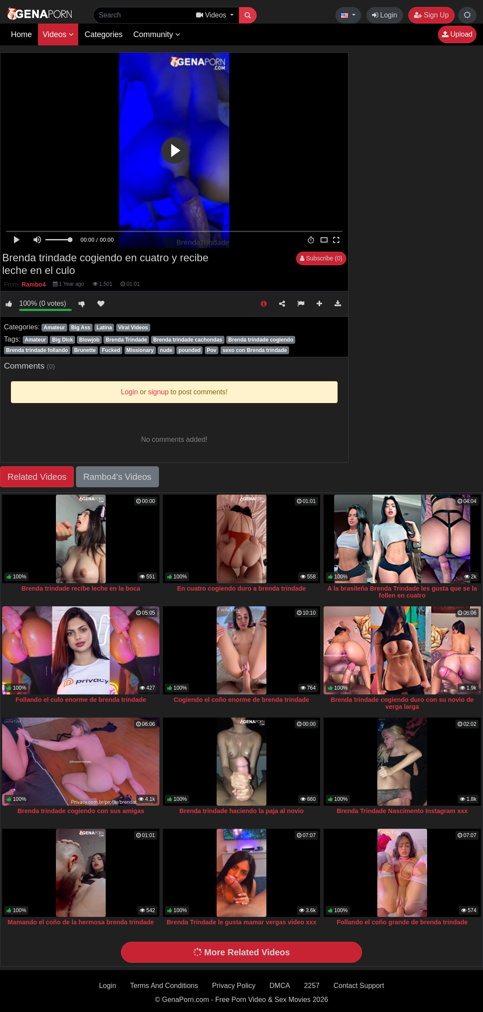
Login (384, 15)
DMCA (279, 985)
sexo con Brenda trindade (255, 350)
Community (156, 34)
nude (166, 350)
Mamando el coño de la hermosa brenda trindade (81, 922)
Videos (58, 34)
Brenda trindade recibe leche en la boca (80, 588)
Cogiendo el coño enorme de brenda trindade (241, 699)
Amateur (54, 328)
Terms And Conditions (164, 985)
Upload (457, 34)
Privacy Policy (233, 985)
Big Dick (62, 340)
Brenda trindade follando (37, 350)
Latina (104, 328)
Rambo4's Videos (117, 477)
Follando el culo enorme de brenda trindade (81, 699)
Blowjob (89, 340)
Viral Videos (133, 328)
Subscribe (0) (321, 258)
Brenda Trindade (126, 340)
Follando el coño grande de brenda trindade (402, 922)
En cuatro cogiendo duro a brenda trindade (241, 588)
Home (21, 34)
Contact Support (359, 985)
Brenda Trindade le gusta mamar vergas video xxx (241, 922)
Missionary (140, 350)
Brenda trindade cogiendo (260, 340)
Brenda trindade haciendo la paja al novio (241, 810)
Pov (211, 350)
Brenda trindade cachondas (187, 340)
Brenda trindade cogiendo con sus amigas (80, 810)
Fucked (111, 350)
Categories (104, 34)
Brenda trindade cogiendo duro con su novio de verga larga (402, 703)
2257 (312, 985)
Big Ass (80, 328)
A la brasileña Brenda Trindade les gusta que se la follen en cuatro (402, 592)
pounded (190, 350)
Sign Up (431, 15)
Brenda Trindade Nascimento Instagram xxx (402, 810)
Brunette (85, 350)
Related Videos (36, 477)
